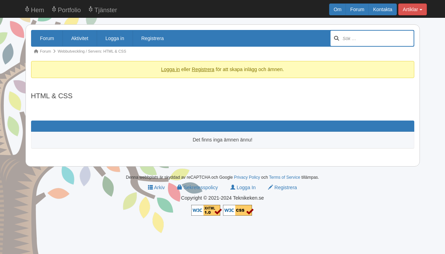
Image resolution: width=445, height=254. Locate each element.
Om (338, 9)
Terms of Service (284, 177)
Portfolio (69, 10)
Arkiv (156, 187)
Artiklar (412, 9)
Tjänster (106, 10)
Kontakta (382, 9)
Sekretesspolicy (197, 187)
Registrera (152, 38)
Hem (37, 10)
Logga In (242, 187)
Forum (357, 9)
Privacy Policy (247, 177)
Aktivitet (79, 38)
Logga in (114, 38)
